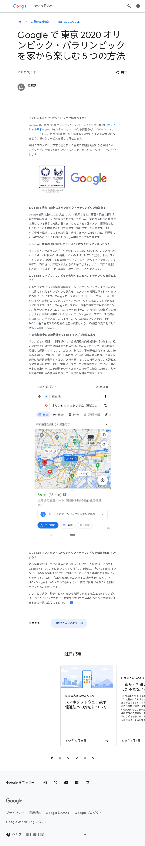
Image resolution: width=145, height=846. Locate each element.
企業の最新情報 (40, 21)
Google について (58, 813)
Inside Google (69, 21)
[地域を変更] (56, 834)
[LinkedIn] (87, 782)
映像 (31, 328)
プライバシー (15, 813)
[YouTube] (66, 782)
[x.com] (55, 782)
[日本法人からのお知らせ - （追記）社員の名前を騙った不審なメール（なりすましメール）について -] (100, 706)
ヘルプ (14, 834)
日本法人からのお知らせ (68, 623)
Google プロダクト (88, 813)
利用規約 (35, 813)
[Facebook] (76, 782)
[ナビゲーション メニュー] (6, 6)
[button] (121, 72)
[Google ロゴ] (14, 801)
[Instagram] (45, 782)
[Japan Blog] (19, 21)
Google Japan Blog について (27, 822)
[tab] (52, 758)
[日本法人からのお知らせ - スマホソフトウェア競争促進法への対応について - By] (44, 706)
